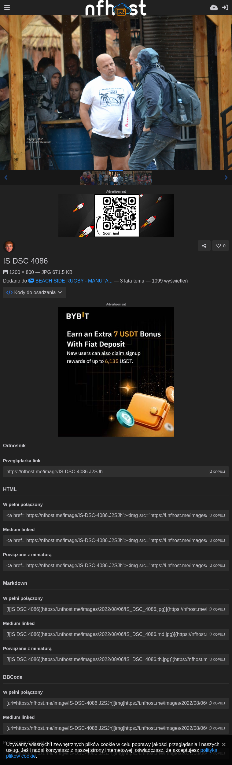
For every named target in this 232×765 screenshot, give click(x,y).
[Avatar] (9, 246)
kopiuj (217, 472)
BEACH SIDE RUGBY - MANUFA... (70, 280)
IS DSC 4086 (25, 261)
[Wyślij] (214, 7)
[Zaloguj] (225, 7)
